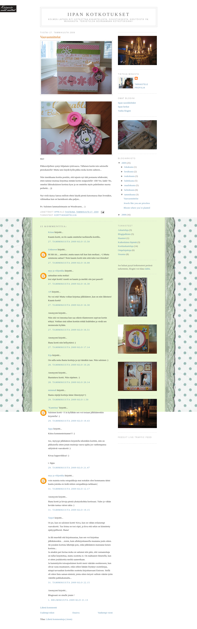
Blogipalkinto (124, 234)
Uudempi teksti (47, 612)
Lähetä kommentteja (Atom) (59, 619)
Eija (50, 355)
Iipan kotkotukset (99, 14)
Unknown (52, 249)
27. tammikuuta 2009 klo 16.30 (69, 283)
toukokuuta (129, 176)
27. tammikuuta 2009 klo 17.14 (69, 347)
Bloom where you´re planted (137, 207)
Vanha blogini (124, 110)
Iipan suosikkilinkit (127, 102)
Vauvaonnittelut (131, 198)
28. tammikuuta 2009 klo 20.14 (69, 382)
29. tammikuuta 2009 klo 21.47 (69, 467)
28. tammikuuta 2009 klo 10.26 (69, 364)
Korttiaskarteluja (65, 215)
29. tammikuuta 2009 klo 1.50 (68, 399)
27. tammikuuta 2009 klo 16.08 (69, 262)
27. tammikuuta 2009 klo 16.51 (69, 329)
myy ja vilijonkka (56, 270)
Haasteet (122, 238)
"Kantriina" (53, 407)
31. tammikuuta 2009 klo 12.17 (69, 488)
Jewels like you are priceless (137, 203)
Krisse (51, 232)
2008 (124, 214)
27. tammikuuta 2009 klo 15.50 (69, 241)
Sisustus (122, 254)
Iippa (50, 428)
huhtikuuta (129, 180)
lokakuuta (129, 167)
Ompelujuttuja (124, 250)
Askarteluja (123, 230)
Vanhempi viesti (105, 612)
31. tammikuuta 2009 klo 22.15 (69, 582)
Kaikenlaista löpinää (127, 242)
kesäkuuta (129, 171)
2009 (124, 163)
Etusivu (76, 612)
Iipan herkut (123, 106)
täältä (147, 268)
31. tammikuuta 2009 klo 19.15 (69, 509)
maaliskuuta (130, 185)
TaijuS (51, 517)
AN (49, 291)
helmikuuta (129, 190)
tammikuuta (130, 194)
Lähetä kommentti (48, 607)
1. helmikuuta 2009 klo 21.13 (68, 600)
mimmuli (52, 390)
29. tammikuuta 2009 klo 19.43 (69, 420)
